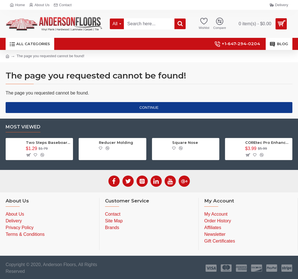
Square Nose (185, 142)
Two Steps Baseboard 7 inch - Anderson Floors (48, 142)
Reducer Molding (116, 142)
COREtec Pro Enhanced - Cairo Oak (267, 142)
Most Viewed (23, 127)
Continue (149, 107)
